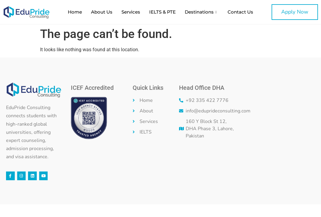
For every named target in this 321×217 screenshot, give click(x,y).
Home (75, 12)
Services (130, 12)
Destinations (201, 12)
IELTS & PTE (162, 12)
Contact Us (240, 12)
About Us (101, 12)
